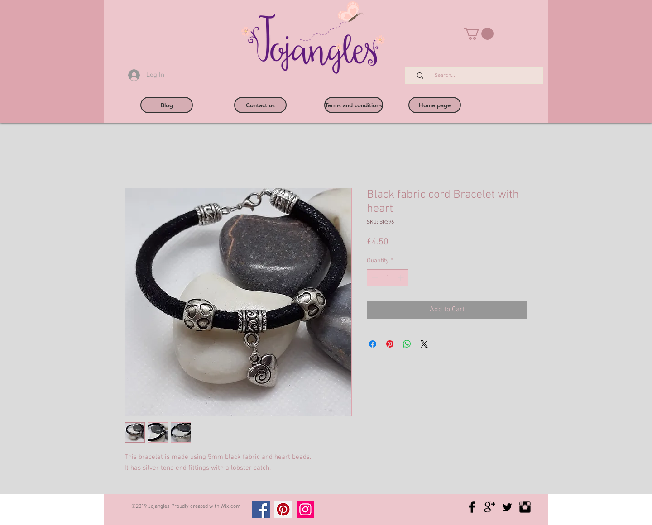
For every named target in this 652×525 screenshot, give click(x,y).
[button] (479, 34)
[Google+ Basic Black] (489, 507)
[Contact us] (260, 105)
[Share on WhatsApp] (407, 344)
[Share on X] (424, 344)
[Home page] (434, 105)
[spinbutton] (387, 278)
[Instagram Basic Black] (525, 507)
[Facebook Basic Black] (472, 507)
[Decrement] (373, 278)
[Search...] (479, 75)
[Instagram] (305, 509)
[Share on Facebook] (372, 344)
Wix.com (230, 506)
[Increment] (401, 278)
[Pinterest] (283, 509)
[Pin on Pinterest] (389, 344)
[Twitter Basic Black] (507, 507)
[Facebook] (261, 509)
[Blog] (166, 105)
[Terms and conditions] (353, 105)
